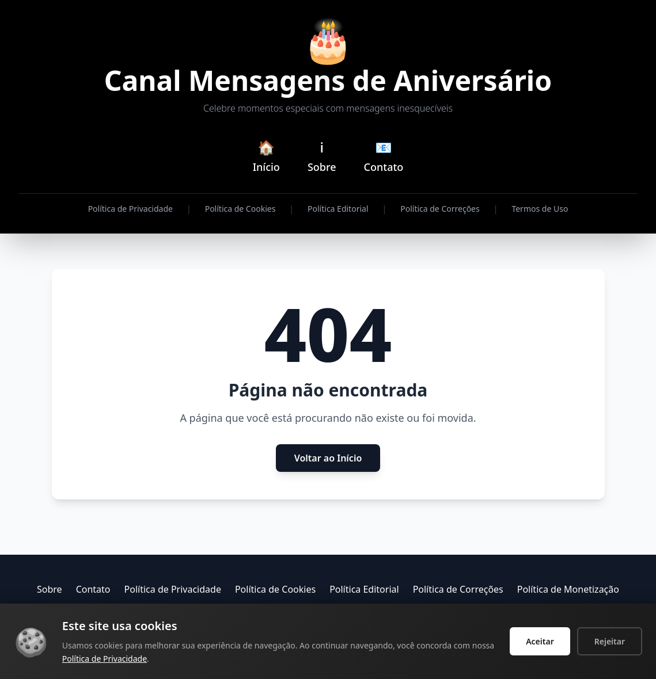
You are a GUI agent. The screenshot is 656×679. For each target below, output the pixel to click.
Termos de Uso (539, 208)
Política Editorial (338, 208)
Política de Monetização (568, 589)
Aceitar (540, 641)
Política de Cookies (240, 208)
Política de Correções (439, 208)
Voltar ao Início (328, 458)
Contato (93, 589)
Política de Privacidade (130, 208)
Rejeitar (609, 641)
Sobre (49, 589)
